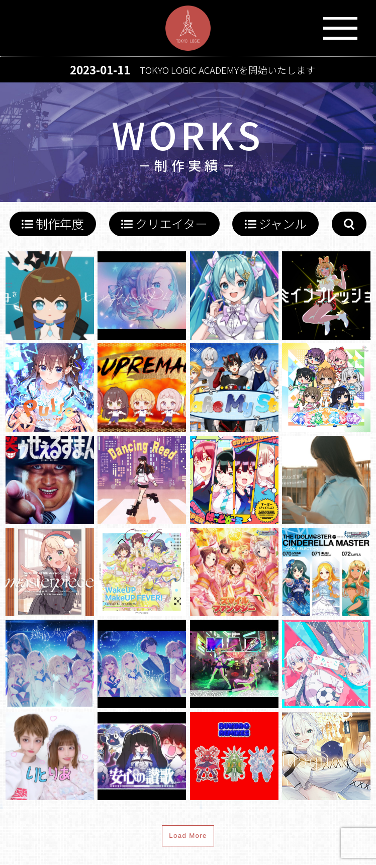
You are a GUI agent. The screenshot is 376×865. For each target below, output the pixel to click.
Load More (188, 835)
